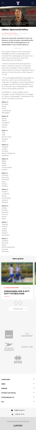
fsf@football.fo (19, 410)
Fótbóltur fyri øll (8, 393)
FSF (2, 402)
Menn (3, 384)
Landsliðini (5, 379)
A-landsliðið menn (9, 33)
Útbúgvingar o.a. (7, 397)
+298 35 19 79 (19, 414)
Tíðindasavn (18, 309)
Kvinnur (4, 388)
